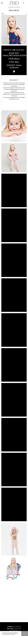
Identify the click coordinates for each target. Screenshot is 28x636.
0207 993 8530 (17, 626)
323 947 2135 (15, 630)
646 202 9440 (17, 628)
